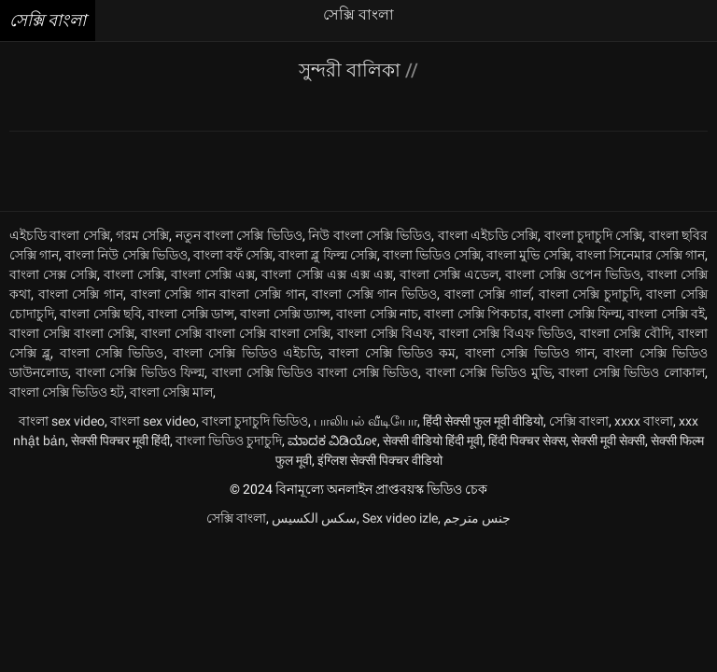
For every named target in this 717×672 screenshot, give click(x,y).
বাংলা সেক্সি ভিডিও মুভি (489, 372)
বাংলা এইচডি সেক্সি (488, 235)
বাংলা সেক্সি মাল (171, 392)
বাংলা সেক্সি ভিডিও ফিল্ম (140, 372)
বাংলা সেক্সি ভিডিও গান (530, 352)
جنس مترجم (477, 518)
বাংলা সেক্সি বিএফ (384, 333)
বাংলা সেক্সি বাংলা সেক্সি (71, 333)
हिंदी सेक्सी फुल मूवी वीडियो (483, 420)
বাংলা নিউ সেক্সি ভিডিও (125, 254)
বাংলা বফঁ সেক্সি (233, 254)
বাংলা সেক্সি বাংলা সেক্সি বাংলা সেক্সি (235, 333)
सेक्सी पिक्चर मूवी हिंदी (120, 440)
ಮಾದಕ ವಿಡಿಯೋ (332, 440)
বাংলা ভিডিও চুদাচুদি (229, 440)
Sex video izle (400, 518)
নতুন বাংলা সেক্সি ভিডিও (239, 235)
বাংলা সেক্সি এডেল (449, 274)
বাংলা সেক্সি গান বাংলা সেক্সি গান (218, 294)
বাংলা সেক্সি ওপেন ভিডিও (572, 274)
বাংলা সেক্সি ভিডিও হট (66, 392)
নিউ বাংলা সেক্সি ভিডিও (369, 235)
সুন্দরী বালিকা (352, 70)
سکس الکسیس (314, 518)
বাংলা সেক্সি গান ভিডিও (374, 294)
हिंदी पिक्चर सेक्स (527, 440)
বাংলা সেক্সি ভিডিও (112, 352)
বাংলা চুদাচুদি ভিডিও (255, 420)
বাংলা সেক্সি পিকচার (476, 313)
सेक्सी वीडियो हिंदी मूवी (433, 440)
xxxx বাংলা (643, 420)
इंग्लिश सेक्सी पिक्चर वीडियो (380, 460)
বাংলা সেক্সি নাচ (377, 313)
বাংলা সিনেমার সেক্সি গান (640, 254)
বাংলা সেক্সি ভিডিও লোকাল (631, 372)
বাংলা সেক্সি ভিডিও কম (392, 352)
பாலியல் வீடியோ (365, 420)
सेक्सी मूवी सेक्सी (608, 440)
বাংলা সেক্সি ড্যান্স (285, 313)
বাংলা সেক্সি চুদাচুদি (589, 294)
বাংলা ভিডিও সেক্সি (432, 254)
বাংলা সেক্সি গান (80, 294)
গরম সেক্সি (142, 235)
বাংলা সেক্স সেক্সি (53, 274)
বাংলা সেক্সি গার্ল (487, 294)
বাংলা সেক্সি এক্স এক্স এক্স (326, 274)
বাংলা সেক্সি (134, 274)
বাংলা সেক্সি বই (666, 313)
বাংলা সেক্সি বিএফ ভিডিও (506, 333)
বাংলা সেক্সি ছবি (101, 313)
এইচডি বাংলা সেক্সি (59, 235)
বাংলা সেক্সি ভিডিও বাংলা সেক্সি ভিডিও (315, 372)
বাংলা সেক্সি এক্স (213, 274)
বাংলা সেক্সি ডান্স (191, 313)
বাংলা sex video (62, 420)
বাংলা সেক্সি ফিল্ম (578, 313)
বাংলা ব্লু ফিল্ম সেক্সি (327, 254)
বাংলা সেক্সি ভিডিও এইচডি (246, 352)
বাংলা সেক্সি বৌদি (625, 333)
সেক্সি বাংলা (579, 420)
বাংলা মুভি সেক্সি (527, 254)
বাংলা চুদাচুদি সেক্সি (593, 235)
